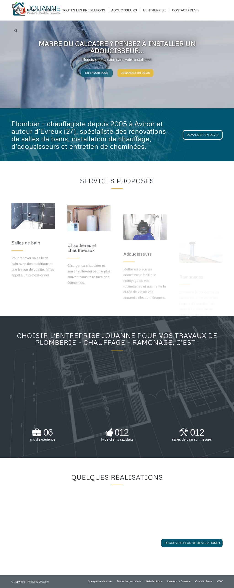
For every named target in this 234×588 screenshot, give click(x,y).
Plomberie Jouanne (38, 581)
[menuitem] (35, 10)
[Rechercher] (15, 31)
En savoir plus (96, 71)
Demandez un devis (135, 71)
